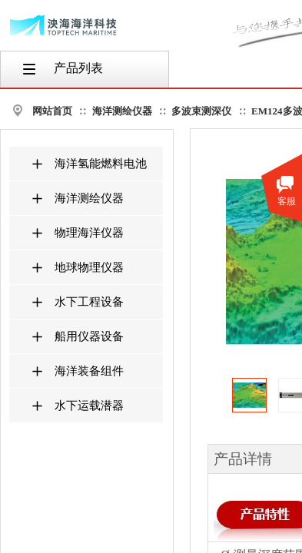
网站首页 (52, 111)
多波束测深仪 (201, 111)
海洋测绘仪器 (122, 111)
